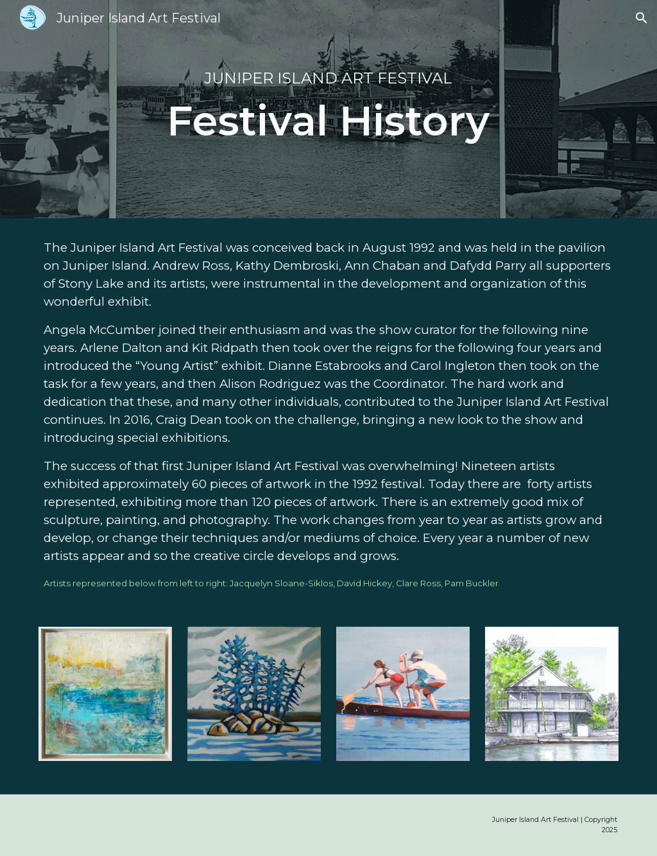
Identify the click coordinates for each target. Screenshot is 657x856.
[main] (328, 109)
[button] (641, 18)
